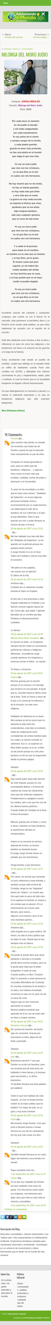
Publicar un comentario (16, 1209)
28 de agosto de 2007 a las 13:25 (27, 528)
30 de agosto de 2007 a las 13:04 (27, 1115)
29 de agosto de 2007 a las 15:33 (27, 947)
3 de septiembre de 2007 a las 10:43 (28, 1205)
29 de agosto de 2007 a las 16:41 (27, 1021)
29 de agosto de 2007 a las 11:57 (27, 869)
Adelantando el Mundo (16, 1314)
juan (13, 1057)
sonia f (14, 1178)
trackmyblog (28, 1318)
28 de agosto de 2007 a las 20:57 (27, 673)
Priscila (14, 438)
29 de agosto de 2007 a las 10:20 (27, 771)
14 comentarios (27, 49)
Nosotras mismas (19, 1025)
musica (14, 49)
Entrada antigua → (41, 37)
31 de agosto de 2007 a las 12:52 (27, 1147)
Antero (14, 677)
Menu (5, 3)
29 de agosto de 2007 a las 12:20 (27, 924)
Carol (13, 1119)
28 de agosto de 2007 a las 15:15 (27, 579)
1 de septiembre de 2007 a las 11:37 (28, 1174)
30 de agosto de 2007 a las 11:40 (27, 1053)
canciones (7, 49)
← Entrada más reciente (12, 37)
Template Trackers (42, 1318)
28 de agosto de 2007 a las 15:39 (27, 634)
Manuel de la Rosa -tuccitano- (25, 638)
